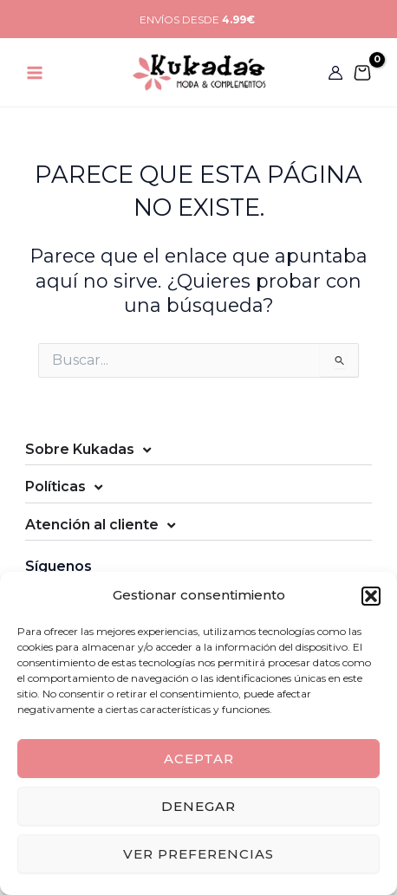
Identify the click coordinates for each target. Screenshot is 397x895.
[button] (371, 596)
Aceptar (199, 758)
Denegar (198, 806)
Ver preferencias (198, 854)
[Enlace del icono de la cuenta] (335, 73)
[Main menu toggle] (34, 72)
